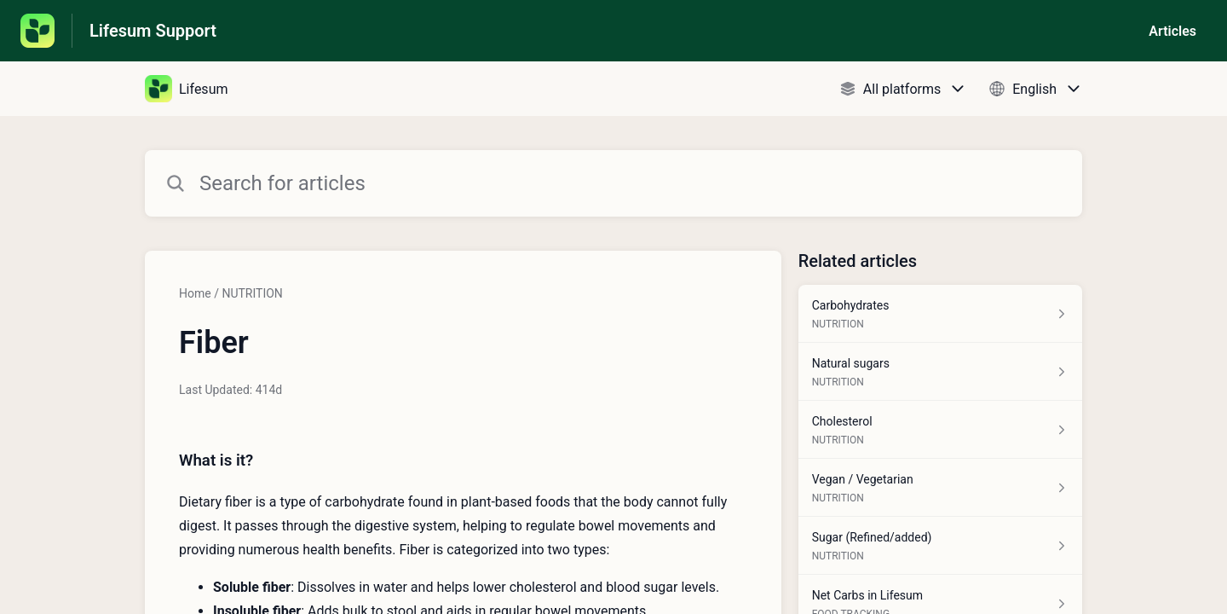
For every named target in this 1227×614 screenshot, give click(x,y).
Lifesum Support (152, 30)
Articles (1172, 31)
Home (195, 293)
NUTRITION (252, 293)
